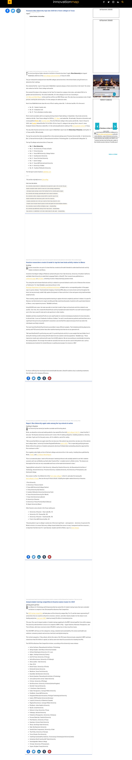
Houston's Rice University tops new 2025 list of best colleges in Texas (50, 11)
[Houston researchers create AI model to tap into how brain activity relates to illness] (58, 236)
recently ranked (46, 121)
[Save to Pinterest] (49, 378)
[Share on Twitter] (33, 378)
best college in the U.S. (73, 432)
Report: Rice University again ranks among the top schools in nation (49, 423)
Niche (37, 121)
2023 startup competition (35, 613)
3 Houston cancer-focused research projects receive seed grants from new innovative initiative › (46, 204)
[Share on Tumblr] (44, 378)
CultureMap (45, 179)
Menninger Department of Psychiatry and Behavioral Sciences (43, 287)
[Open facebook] (104, 2)
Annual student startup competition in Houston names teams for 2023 (50, 602)
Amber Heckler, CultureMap (37, 16)
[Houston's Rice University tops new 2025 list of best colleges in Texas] (58, 45)
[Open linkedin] (118, 2)
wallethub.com (47, 172)
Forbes (34, 123)
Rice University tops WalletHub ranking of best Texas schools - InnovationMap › (43, 209)
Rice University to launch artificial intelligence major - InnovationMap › (41, 206)
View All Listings (113, 154)
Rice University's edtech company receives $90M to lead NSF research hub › (42, 196)
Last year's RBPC (41, 618)
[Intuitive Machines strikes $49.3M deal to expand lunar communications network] (106, 114)
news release (75, 528)
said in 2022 (64, 443)
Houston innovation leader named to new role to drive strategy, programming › (43, 189)
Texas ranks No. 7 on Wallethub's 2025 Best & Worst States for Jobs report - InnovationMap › (45, 211)
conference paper (31, 278)
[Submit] (122, 2)
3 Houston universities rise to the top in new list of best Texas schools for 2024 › (43, 201)
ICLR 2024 (40, 278)
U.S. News (57, 118)
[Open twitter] (108, 2)
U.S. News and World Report (33, 97)
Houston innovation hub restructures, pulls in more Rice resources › (40, 199)
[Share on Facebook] (28, 378)
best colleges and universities (51, 75)
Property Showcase (106, 100)
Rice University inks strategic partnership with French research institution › (42, 194)
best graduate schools (79, 126)
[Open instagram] (113, 2)
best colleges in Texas (32, 478)
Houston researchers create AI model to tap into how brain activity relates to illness (55, 262)
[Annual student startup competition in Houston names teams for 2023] (58, 579)
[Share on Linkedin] (39, 378)
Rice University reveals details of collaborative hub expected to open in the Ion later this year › (46, 186)
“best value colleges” (56, 476)
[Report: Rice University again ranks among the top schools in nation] (58, 401)
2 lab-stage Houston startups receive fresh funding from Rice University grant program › (45, 191)
